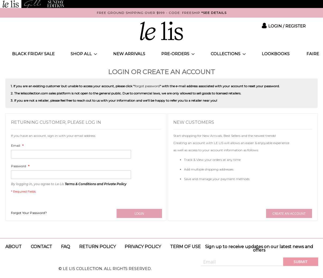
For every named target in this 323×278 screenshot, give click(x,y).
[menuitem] (33, 54)
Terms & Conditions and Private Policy (95, 184)
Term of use (185, 246)
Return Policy (97, 246)
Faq (65, 246)
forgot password (147, 86)
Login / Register (287, 26)
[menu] (161, 53)
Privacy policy (143, 246)
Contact (41, 246)
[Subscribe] (300, 261)
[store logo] (161, 31)
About (13, 246)
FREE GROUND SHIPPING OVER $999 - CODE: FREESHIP (161, 13)
